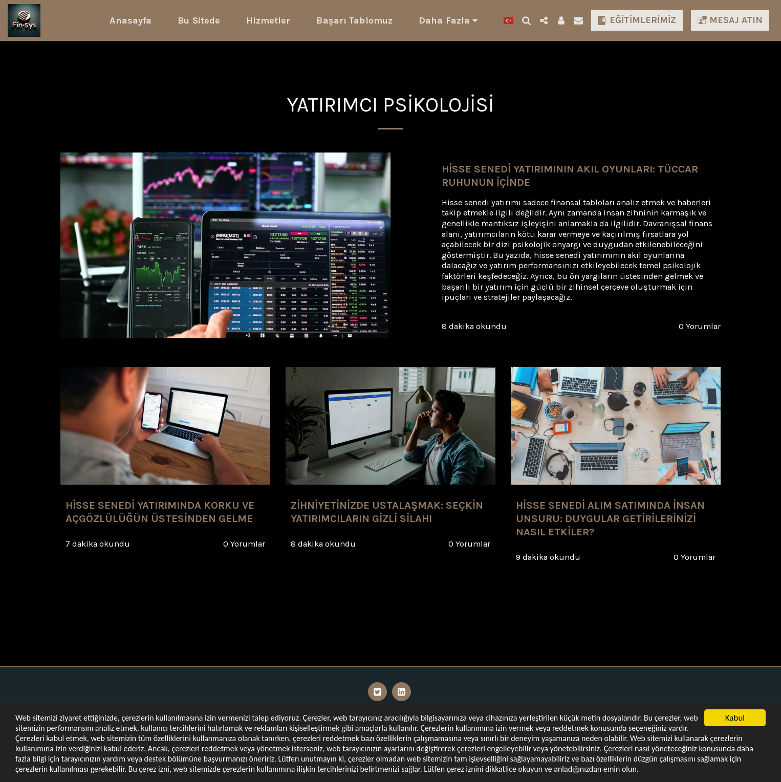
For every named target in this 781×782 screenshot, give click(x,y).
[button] (526, 20)
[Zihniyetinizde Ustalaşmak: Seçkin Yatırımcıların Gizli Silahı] (390, 512)
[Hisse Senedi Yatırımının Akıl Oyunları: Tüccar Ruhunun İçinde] (581, 176)
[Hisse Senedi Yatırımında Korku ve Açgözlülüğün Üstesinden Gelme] (165, 512)
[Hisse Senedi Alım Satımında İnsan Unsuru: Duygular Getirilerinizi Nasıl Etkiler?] (615, 518)
